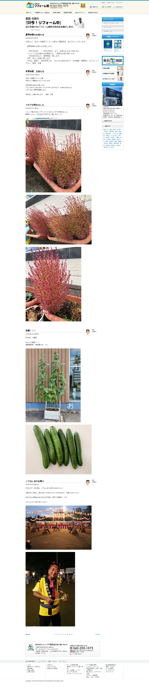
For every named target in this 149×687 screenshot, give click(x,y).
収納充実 (95, 675)
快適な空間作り (90, 668)
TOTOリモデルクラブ (108, 50)
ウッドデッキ (78, 673)
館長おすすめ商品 (52, 668)
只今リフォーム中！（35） (111, 23)
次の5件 (97, 634)
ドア (70, 672)
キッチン (74, 666)
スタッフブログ (51, 666)
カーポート (70, 673)
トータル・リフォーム (92, 666)
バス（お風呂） (71, 670)
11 (71, 634)
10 (69, 634)
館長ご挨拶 (31, 670)
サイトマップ (62, 661)
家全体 (69, 666)
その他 (97, 677)
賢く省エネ (89, 672)
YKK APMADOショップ (117, 51)
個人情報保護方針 (30, 661)
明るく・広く (90, 677)
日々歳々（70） (108, 31)
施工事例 (30, 668)
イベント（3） (108, 27)
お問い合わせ (31, 672)
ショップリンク (42, 661)
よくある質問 (109, 668)
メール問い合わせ (77, 654)
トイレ (79, 670)
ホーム (27, 30)
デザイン (88, 675)
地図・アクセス (41, 653)
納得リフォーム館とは (34, 666)
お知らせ (49, 665)
